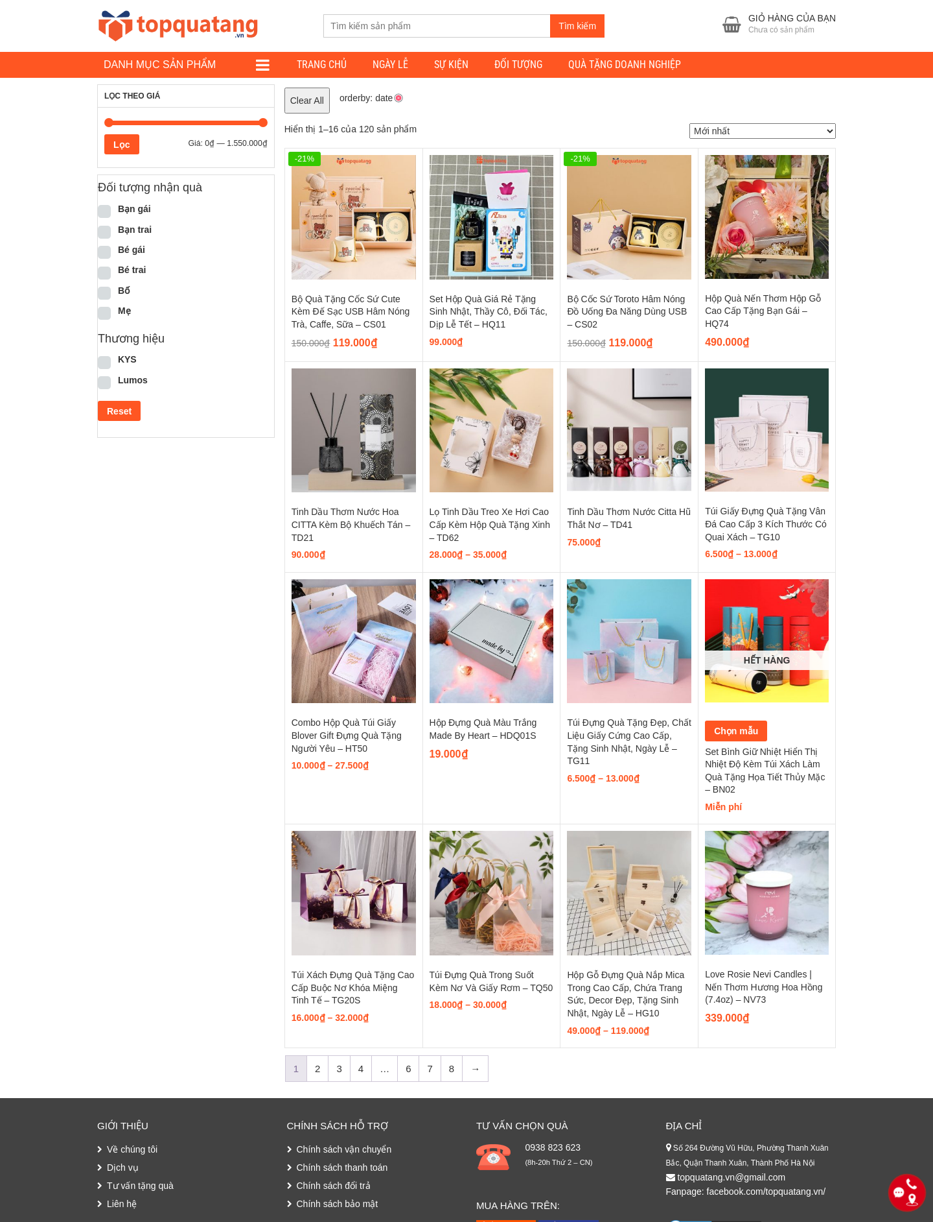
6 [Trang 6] (408, 1068)
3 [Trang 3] (338, 1068)
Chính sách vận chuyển (344, 1149)
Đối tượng (518, 64)
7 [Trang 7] (429, 1068)
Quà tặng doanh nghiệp (624, 64)
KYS (127, 359)
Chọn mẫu (736, 731)
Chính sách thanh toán (342, 1167)
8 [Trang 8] (451, 1068)
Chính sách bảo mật (337, 1204)
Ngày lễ (390, 64)
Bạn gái (134, 209)
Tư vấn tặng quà (140, 1185)
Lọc (121, 144)
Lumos (133, 380)
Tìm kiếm (577, 26)
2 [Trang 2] (317, 1068)
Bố (124, 290)
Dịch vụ (123, 1167)
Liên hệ (122, 1204)
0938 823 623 (553, 1147)
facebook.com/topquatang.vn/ (766, 1191)
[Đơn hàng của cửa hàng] (762, 131)
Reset (119, 411)
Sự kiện (451, 64)
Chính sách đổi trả (334, 1185)
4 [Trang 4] (360, 1068)
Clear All (307, 100)
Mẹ (124, 311)
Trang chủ (322, 64)
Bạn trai (135, 229)
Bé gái (131, 250)
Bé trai (132, 270)
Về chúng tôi (132, 1149)
